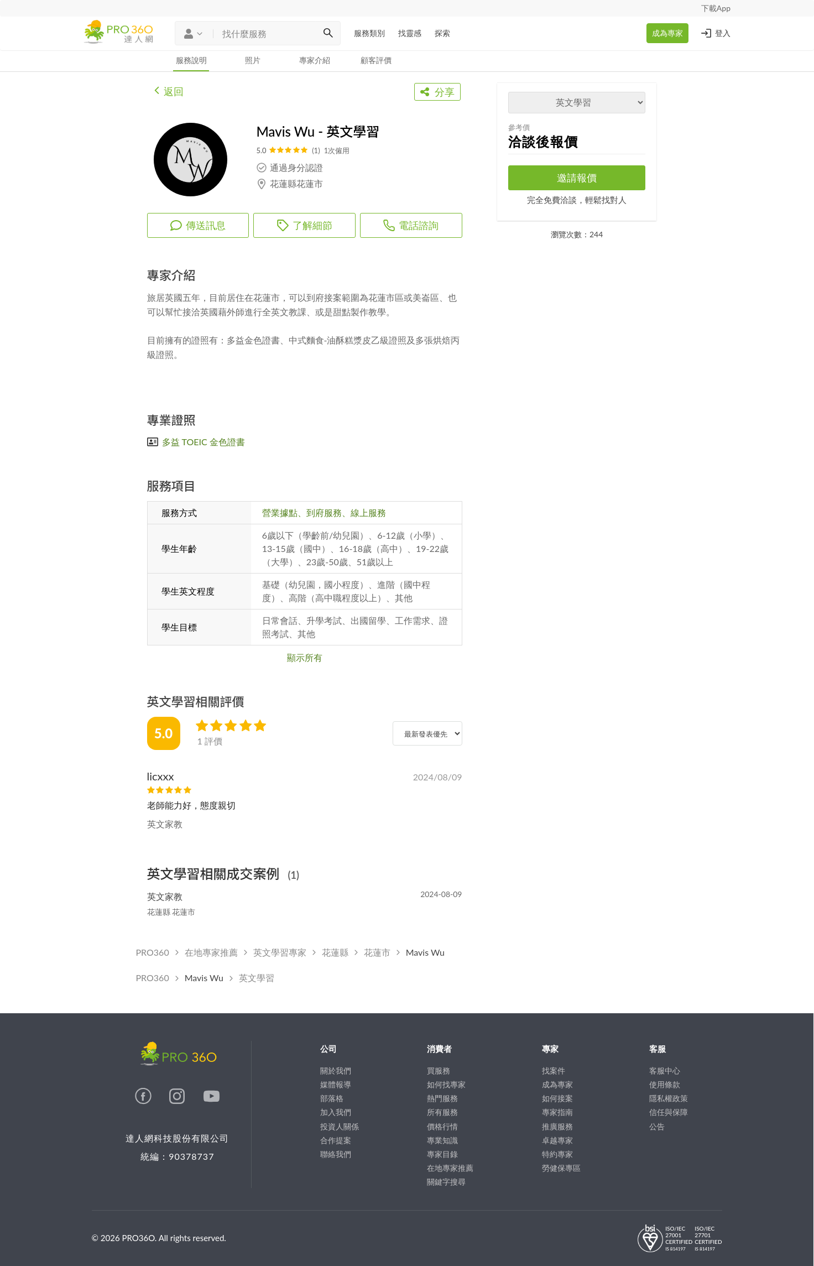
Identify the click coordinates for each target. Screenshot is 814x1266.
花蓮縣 (335, 952)
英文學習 (256, 977)
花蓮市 (377, 952)
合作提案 (335, 1140)
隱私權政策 (668, 1098)
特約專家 (557, 1154)
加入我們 (335, 1112)
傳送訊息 (198, 225)
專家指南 (557, 1112)
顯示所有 (304, 657)
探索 (442, 33)
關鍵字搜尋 (446, 1181)
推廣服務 (557, 1126)
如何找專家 (446, 1084)
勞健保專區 (561, 1168)
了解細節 (304, 225)
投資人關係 (339, 1126)
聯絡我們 (335, 1154)
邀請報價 (577, 177)
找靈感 (409, 33)
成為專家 (667, 33)
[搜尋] (328, 33)
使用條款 (664, 1084)
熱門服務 (442, 1098)
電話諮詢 (411, 225)
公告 (657, 1126)
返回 (169, 90)
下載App (715, 8)
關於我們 (335, 1070)
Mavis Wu (425, 952)
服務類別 (369, 33)
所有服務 (442, 1112)
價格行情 (442, 1126)
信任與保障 (668, 1112)
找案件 (553, 1070)
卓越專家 (557, 1140)
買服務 (438, 1070)
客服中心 (664, 1070)
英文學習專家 (279, 952)
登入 (715, 33)
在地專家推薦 (211, 952)
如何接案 (557, 1098)
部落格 (331, 1098)
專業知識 (442, 1140)
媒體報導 (335, 1084)
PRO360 (152, 952)
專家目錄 (442, 1154)
